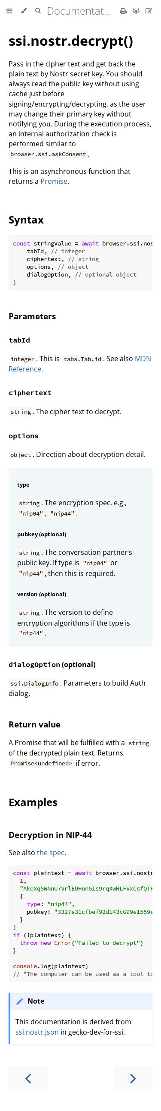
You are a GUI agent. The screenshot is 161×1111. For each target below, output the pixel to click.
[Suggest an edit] (149, 11)
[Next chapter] (133, 1077)
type (23, 484)
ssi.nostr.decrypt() (71, 40)
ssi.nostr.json (37, 1032)
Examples (33, 802)
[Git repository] (137, 11)
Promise (53, 181)
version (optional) (41, 594)
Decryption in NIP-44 (50, 834)
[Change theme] (24, 11)
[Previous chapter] (28, 1077)
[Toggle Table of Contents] (9, 11)
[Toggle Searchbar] (38, 11)
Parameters (32, 316)
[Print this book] (124, 11)
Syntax (26, 219)
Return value (35, 724)
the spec (50, 852)
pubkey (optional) (41, 534)
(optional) (52, 664)
